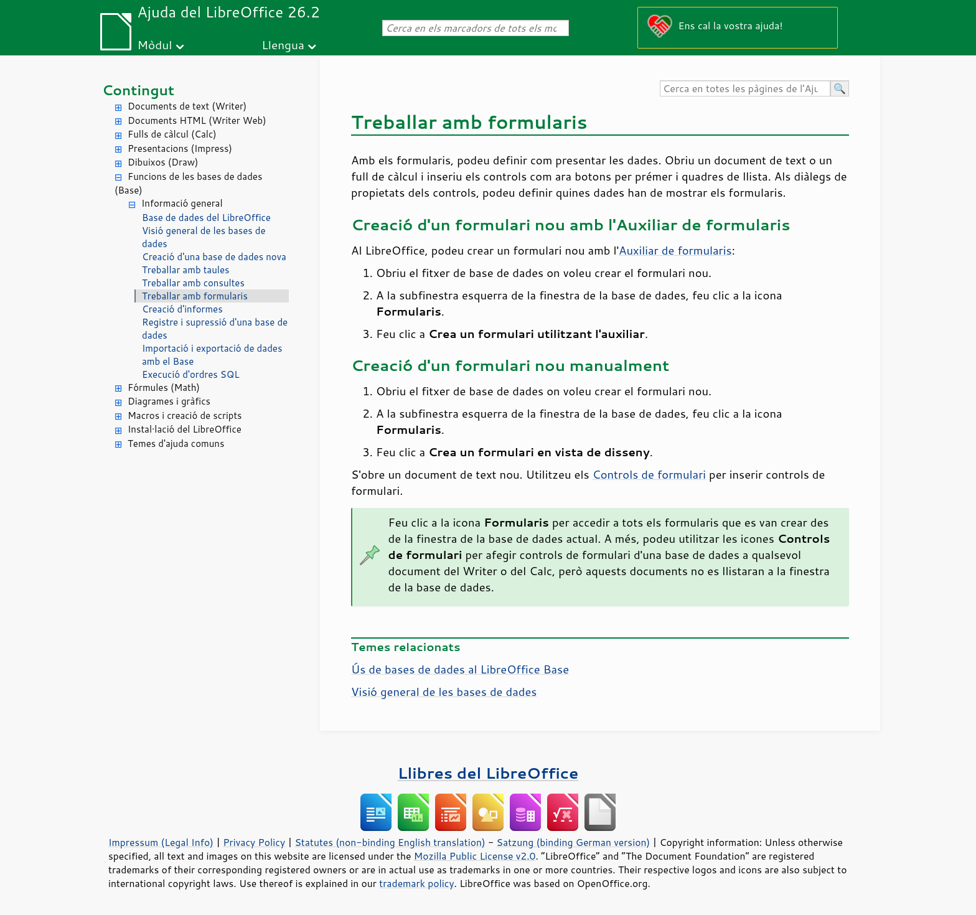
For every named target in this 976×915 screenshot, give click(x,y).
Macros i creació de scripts (185, 415)
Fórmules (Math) (164, 387)
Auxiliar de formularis (675, 250)
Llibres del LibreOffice (488, 773)
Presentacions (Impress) (180, 148)
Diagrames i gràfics (169, 401)
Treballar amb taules (185, 269)
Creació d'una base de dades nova (214, 256)
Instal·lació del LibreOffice (185, 429)
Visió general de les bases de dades (204, 237)
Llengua (282, 44)
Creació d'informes (182, 309)
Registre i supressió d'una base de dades (215, 329)
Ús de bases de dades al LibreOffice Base (460, 669)
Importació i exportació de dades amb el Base (212, 355)
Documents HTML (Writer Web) (197, 120)
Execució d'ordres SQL (191, 374)
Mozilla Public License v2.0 (475, 856)
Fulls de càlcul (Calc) (172, 134)
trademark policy (416, 883)
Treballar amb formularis (195, 296)
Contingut (138, 90)
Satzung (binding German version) (573, 842)
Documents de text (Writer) (187, 106)
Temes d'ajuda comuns (176, 443)
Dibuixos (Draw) (163, 162)
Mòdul (155, 44)
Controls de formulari (649, 474)
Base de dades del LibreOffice (206, 217)
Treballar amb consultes (193, 282)
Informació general (182, 203)
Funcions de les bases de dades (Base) (188, 183)
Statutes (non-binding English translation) (389, 842)
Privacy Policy (254, 842)
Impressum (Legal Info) (161, 842)
